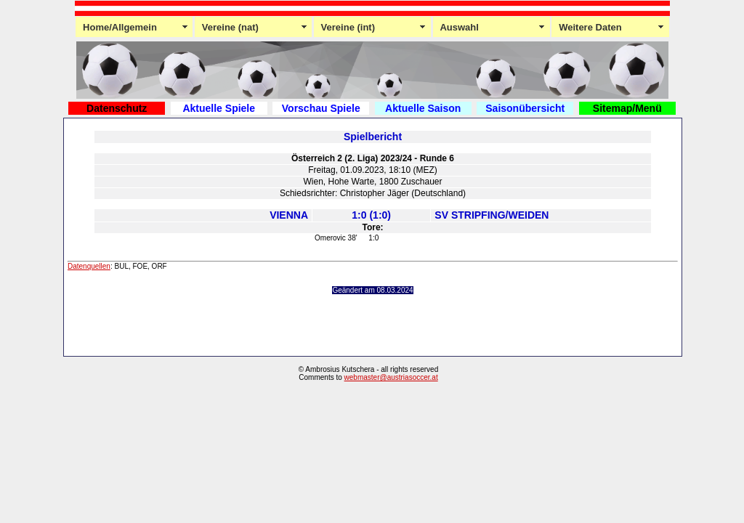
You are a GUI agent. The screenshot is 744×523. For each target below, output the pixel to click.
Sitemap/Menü (627, 108)
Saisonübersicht (525, 108)
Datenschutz (116, 108)
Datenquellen (89, 266)
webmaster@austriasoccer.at (391, 377)
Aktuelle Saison (423, 108)
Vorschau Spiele (321, 108)
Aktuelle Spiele (218, 108)
